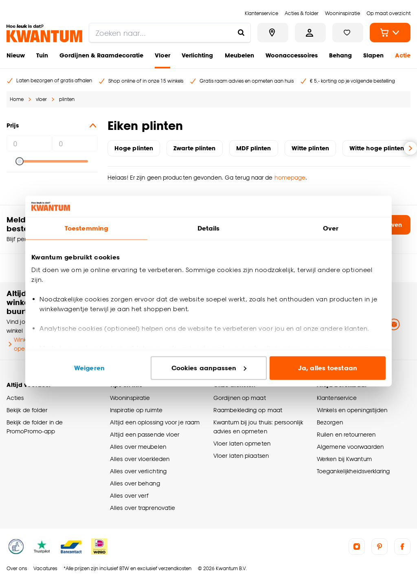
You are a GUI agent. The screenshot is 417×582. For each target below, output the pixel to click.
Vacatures (45, 568)
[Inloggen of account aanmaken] (310, 32)
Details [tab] (209, 228)
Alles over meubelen (138, 446)
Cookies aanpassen (208, 368)
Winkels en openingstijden (352, 409)
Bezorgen (330, 422)
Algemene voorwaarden (350, 446)
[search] (170, 32)
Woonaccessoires (292, 55)
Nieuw (16, 55)
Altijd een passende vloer (144, 434)
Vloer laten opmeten (241, 443)
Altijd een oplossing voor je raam (155, 422)
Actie (402, 55)
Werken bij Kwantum (344, 458)
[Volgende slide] (410, 148)
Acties (15, 397)
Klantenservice (337, 397)
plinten (67, 99)
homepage (290, 177)
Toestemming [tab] (86, 228)
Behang (340, 55)
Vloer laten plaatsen (241, 455)
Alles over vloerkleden (139, 458)
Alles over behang (135, 483)
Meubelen (239, 55)
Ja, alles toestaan (327, 368)
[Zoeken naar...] (241, 32)
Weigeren (89, 368)
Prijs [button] (52, 125)
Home (17, 99)
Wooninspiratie (130, 397)
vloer (41, 99)
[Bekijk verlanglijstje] (347, 32)
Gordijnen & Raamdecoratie (101, 55)
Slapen (373, 55)
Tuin (42, 55)
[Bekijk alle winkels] (272, 32)
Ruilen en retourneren (346, 434)
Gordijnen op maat (239, 397)
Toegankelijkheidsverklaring (353, 471)
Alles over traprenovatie (142, 507)
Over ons (17, 568)
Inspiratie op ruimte (136, 409)
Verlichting (197, 55)
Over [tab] (330, 228)
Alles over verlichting (138, 471)
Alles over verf (129, 495)
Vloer (162, 55)
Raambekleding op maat (247, 409)
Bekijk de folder (27, 409)
